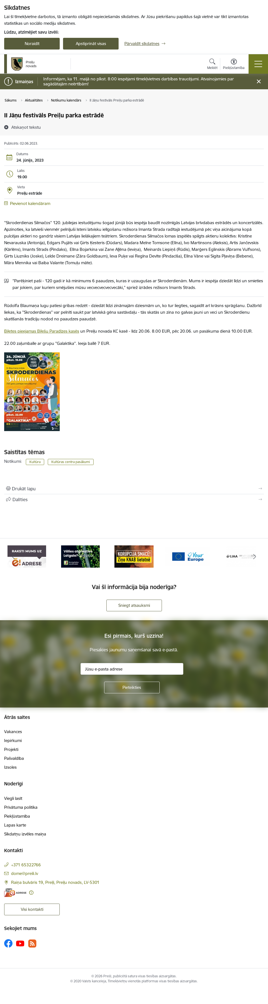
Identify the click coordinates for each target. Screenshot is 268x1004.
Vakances (13, 731)
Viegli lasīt (13, 798)
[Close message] (259, 81)
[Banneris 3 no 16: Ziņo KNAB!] (134, 556)
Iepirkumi (13, 740)
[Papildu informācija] (31, 893)
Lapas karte (15, 825)
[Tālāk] (254, 556)
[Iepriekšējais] (13, 556)
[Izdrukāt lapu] (134, 488)
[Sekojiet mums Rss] (32, 943)
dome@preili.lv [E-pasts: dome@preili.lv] (24, 873)
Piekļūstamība (17, 816)
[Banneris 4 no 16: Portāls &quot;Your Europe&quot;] (187, 556)
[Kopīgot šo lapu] (134, 499)
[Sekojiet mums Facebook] (8, 943)
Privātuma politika (20, 807)
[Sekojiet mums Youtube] (20, 943)
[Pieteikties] (132, 687)
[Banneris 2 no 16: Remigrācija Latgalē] (80, 556)
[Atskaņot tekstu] (26, 127)
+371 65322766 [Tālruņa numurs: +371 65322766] (26, 864)
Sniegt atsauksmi (134, 605)
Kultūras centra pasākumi (70, 462)
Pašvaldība (14, 758)
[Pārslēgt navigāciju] (258, 64)
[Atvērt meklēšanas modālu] (212, 64)
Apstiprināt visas (91, 43)
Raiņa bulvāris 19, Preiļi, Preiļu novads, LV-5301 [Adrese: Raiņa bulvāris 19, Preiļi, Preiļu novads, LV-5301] (55, 882)
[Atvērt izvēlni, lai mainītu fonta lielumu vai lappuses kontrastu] (233, 64)
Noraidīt (32, 43)
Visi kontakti (32, 909)
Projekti (11, 749)
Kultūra (35, 462)
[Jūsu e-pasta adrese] (132, 669)
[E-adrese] (15, 892)
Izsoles (10, 767)
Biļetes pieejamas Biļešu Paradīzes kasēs (41, 331)
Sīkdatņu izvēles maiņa (25, 834)
